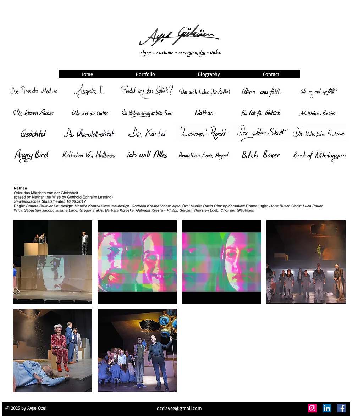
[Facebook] (341, 408)
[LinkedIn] (327, 408)
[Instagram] (312, 408)
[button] (52, 262)
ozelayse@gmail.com (179, 408)
